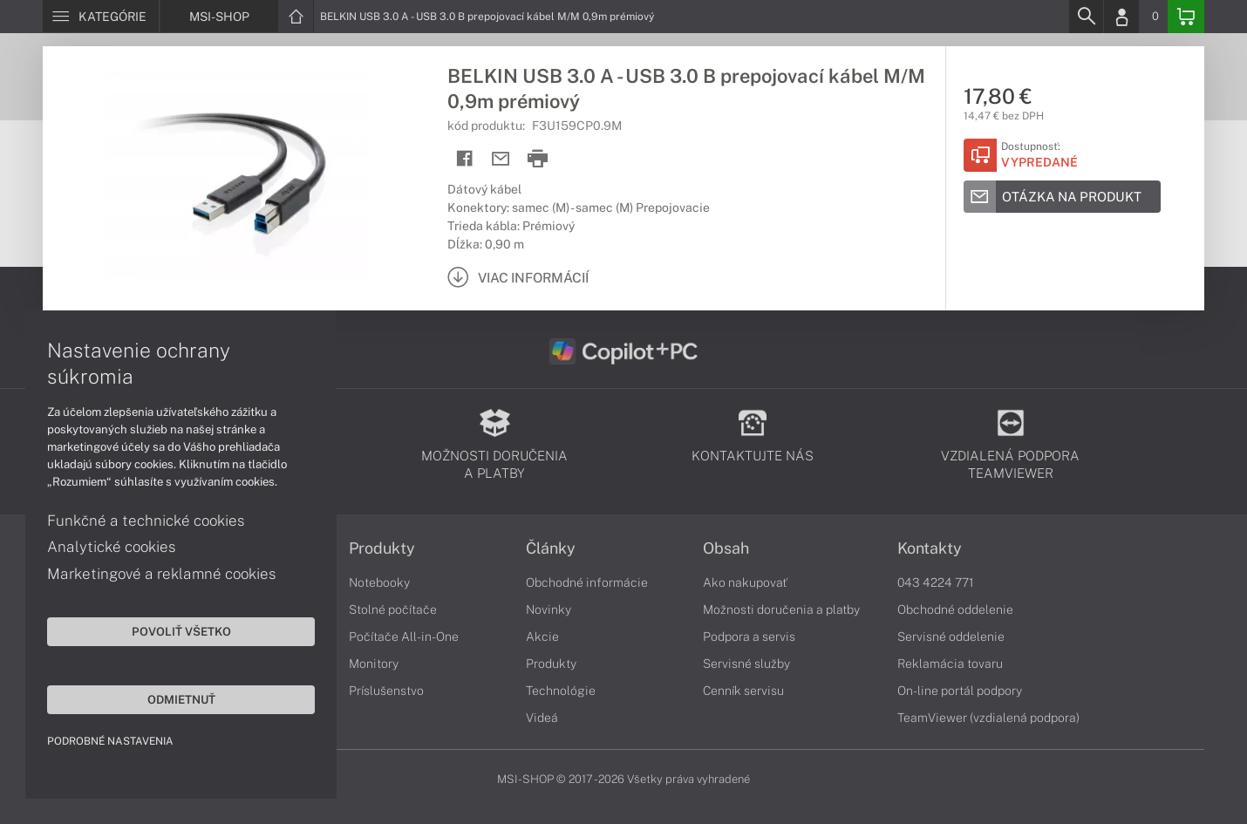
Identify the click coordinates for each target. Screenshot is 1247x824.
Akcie (542, 637)
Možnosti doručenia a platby (781, 609)
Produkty (382, 548)
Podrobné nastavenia (111, 740)
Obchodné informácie (587, 582)
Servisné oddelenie (951, 637)
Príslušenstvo (386, 691)
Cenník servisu (743, 691)
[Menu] (101, 16)
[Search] (1085, 16)
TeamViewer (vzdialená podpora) (988, 718)
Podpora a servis (749, 637)
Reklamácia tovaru (950, 664)
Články (551, 548)
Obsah (726, 548)
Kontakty (929, 548)
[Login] (1121, 16)
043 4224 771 (935, 582)
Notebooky (379, 582)
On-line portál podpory (959, 691)
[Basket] (1186, 16)
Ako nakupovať (745, 582)
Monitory (374, 664)
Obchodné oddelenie (955, 609)
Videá (542, 718)
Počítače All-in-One (404, 637)
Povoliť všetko (165, 630)
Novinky (548, 609)
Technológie (561, 691)
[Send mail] (501, 159)
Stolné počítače (393, 609)
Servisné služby (746, 664)
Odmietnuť (166, 698)
